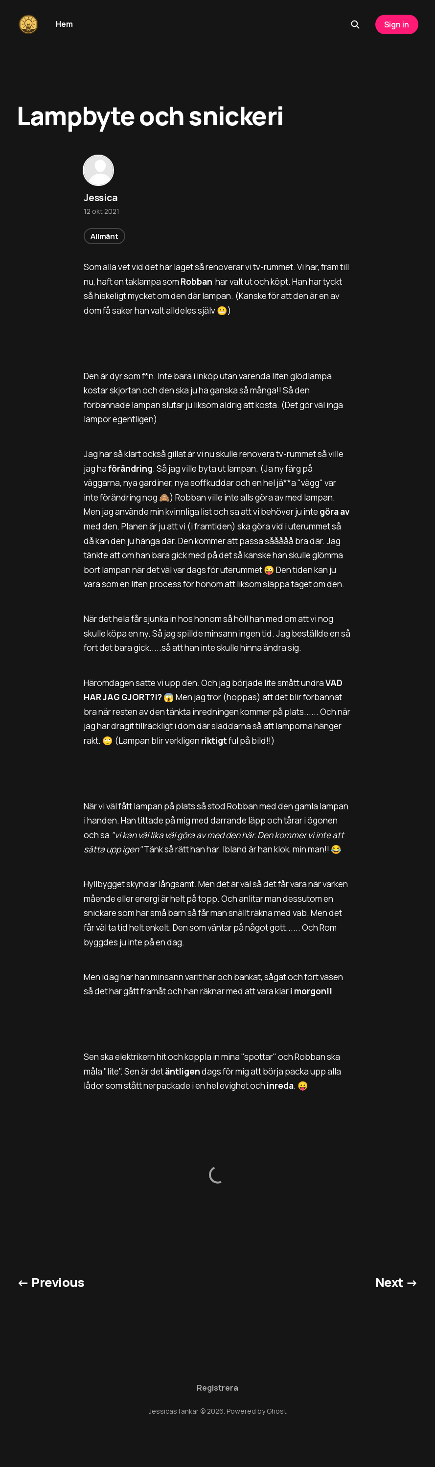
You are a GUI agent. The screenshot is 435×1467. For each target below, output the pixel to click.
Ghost (277, 1411)
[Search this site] (355, 24)
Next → (396, 1282)
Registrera (217, 1387)
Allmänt (104, 236)
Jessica (101, 197)
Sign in (396, 24)
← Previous (50, 1282)
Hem (64, 24)
